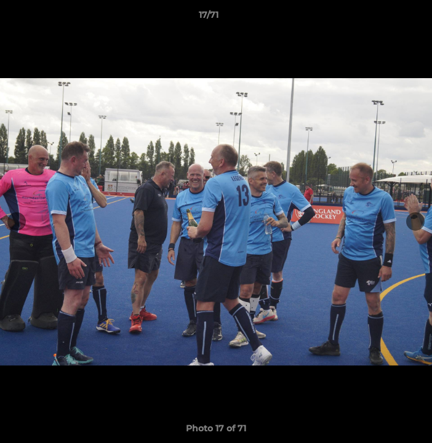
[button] (387, 17)
